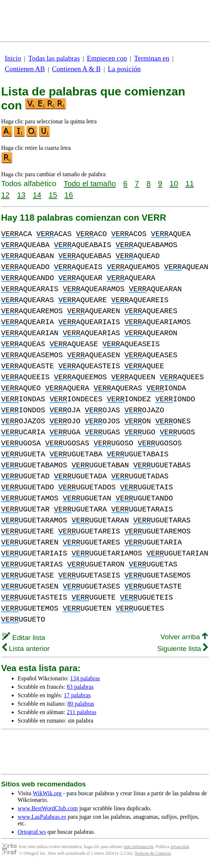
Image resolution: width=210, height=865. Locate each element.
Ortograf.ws (32, 832)
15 (52, 195)
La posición (124, 69)
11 (189, 183)
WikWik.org (47, 793)
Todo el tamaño (90, 183)
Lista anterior (26, 648)
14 (37, 195)
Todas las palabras (54, 58)
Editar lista (23, 637)
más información (138, 846)
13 (21, 195)
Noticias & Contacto (153, 853)
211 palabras (82, 712)
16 (69, 195)
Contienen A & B (76, 69)
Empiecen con (107, 58)
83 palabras (80, 687)
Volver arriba (184, 637)
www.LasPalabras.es (42, 817)
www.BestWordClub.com (48, 808)
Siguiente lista (182, 648)
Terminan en (151, 58)
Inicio (13, 58)
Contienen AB (25, 69)
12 (5, 195)
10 (174, 183)
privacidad (179, 846)
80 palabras (81, 704)
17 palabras (77, 695)
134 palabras (85, 678)
